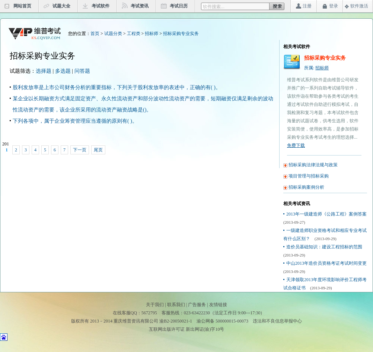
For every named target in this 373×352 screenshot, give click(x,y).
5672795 (149, 312)
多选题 (63, 71)
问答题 (82, 71)
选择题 (43, 71)
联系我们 (176, 304)
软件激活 (359, 6)
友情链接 (218, 304)
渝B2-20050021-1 (175, 321)
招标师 (151, 33)
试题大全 (61, 6)
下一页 (79, 150)
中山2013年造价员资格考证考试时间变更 (326, 263)
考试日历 (179, 6)
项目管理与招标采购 (308, 176)
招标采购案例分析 (306, 187)
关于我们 (155, 304)
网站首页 (22, 6)
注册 (307, 6)
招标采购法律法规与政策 (313, 164)
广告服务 (197, 304)
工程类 (133, 33)
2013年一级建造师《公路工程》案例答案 (326, 214)
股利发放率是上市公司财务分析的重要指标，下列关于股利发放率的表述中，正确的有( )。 (117, 87)
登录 (333, 6)
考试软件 (100, 6)
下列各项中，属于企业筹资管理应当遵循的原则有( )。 (75, 121)
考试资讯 (140, 6)
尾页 (98, 150)
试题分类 (113, 33)
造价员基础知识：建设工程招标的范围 (324, 246)
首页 (94, 33)
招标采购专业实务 (181, 33)
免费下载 (296, 145)
